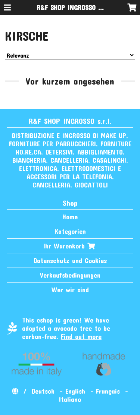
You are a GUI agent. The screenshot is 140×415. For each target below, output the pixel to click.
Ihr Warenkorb (70, 246)
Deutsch (43, 391)
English (75, 391)
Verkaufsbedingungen (70, 275)
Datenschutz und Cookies (70, 260)
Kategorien (70, 231)
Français (108, 391)
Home (70, 217)
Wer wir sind (70, 290)
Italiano (70, 399)
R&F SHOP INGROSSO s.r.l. (74, 7)
